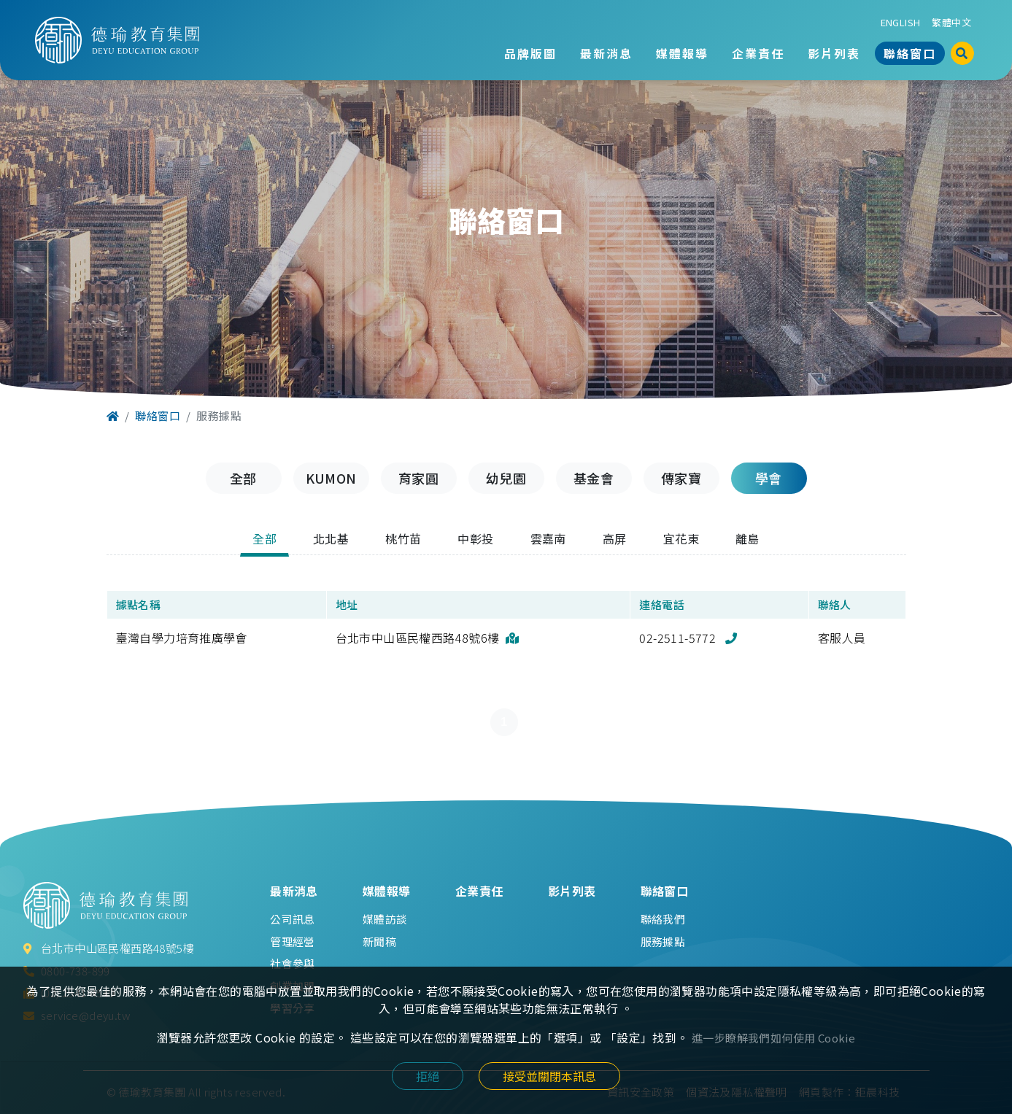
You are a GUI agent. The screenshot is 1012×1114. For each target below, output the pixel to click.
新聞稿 (379, 941)
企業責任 (758, 53)
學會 (768, 477)
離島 (747, 538)
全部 (243, 477)
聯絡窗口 (910, 53)
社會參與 (292, 963)
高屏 (615, 538)
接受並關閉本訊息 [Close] (549, 1076)
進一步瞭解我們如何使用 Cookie (773, 1037)
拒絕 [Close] (427, 1076)
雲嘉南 (548, 538)
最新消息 (606, 53)
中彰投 (475, 538)
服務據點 (663, 941)
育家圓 (418, 477)
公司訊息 (292, 919)
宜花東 (681, 538)
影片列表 (834, 53)
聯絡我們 (663, 919)
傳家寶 (681, 477)
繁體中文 (951, 22)
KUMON (331, 477)
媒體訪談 (385, 919)
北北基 (331, 538)
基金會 (593, 477)
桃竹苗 (403, 538)
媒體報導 (682, 53)
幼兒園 (506, 477)
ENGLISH (901, 22)
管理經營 (292, 941)
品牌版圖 (530, 53)
